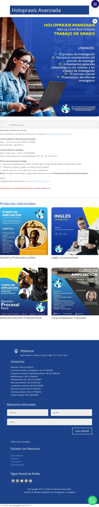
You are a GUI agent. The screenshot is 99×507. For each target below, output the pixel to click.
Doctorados (16, 461)
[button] (95, 21)
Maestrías (15, 458)
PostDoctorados (18, 465)
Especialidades (17, 455)
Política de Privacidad (20, 441)
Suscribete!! (82, 431)
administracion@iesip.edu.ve (60, 134)
